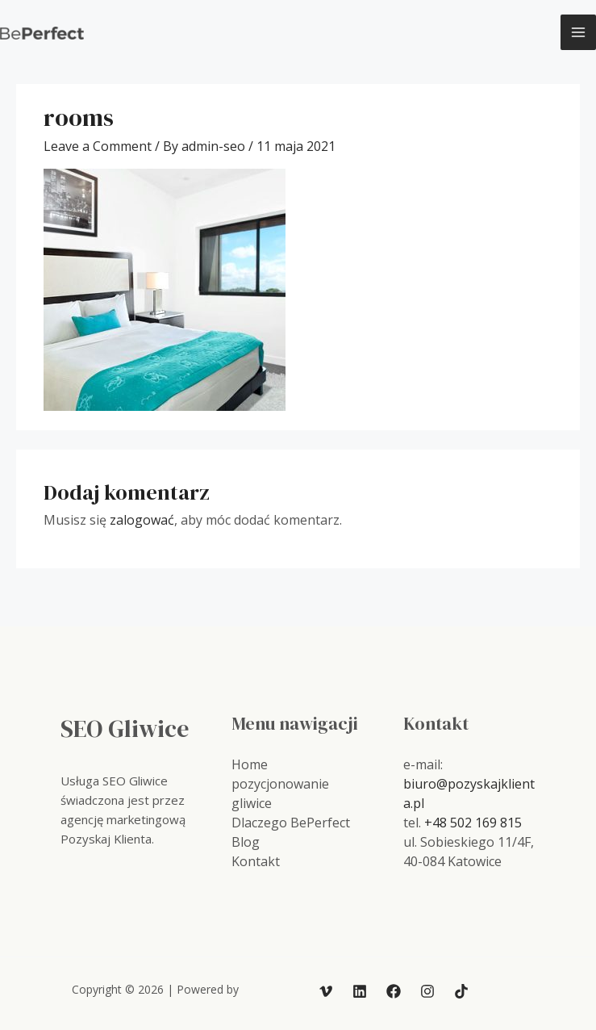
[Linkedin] (359, 991)
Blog (245, 842)
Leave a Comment (98, 146)
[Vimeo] (326, 991)
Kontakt (255, 861)
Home (249, 764)
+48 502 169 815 (473, 822)
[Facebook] (393, 991)
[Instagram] (427, 991)
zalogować (142, 520)
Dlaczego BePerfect (290, 822)
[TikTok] (461, 991)
